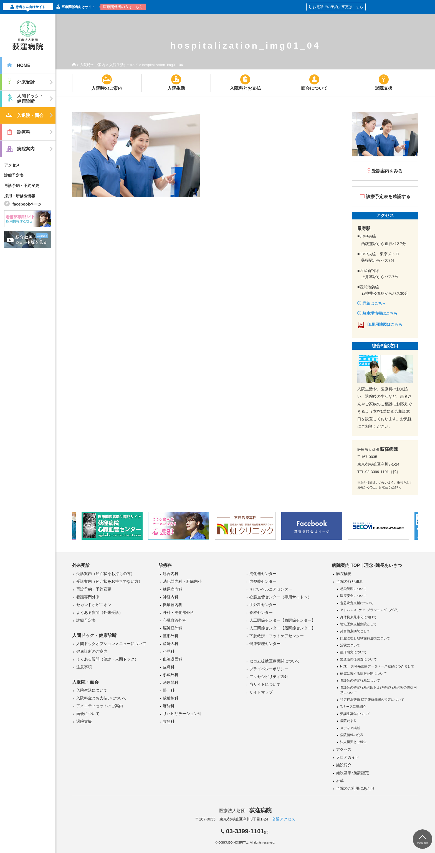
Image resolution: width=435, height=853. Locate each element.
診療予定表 (14, 175)
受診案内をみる (387, 171)
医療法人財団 (245, 810)
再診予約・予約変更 (21, 185)
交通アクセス (283, 819)
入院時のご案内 (92, 65)
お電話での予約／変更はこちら (336, 7)
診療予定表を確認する (388, 196)
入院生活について (123, 65)
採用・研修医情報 (19, 196)
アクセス (12, 165)
